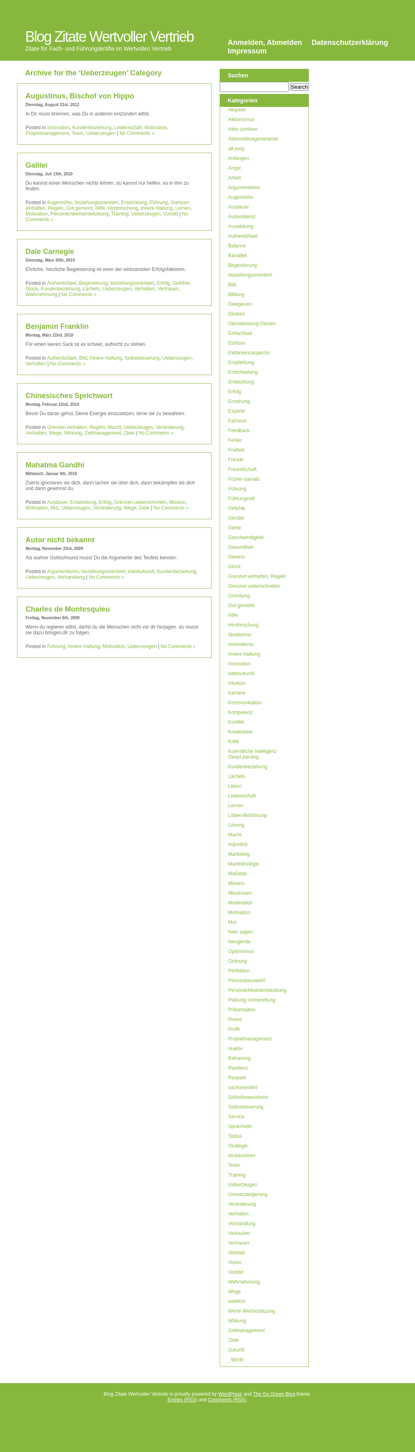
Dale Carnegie (50, 251)
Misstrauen (240, 893)
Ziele (129, 433)
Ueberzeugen (101, 133)
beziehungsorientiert (96, 202)
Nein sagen (240, 932)
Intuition (236, 683)
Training (119, 214)
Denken (236, 314)
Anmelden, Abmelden (265, 42)
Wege (55, 433)
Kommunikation (245, 703)
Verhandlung (71, 577)
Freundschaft (242, 469)
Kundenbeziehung (91, 127)
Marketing (239, 854)
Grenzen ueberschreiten (140, 502)
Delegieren (240, 304)
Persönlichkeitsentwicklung (79, 214)
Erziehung (239, 401)
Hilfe (100, 208)
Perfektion (239, 971)
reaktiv (235, 1048)
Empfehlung (241, 362)
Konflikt (236, 722)
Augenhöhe (59, 202)
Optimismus (241, 951)
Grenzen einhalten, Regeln (76, 427)
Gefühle (180, 283)
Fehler (235, 440)
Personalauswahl (246, 980)
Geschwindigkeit (245, 537)
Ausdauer (57, 502)
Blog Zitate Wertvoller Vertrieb (109, 36)
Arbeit (234, 178)
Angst (234, 168)
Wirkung (73, 433)
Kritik (233, 741)
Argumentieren (63, 571)
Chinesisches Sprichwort (69, 396)
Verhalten (144, 289)
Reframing (239, 1058)
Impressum (247, 51)
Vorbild (170, 214)
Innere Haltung (157, 208)
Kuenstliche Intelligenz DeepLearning (252, 754)
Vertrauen (168, 289)
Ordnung (237, 961)
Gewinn (236, 557)
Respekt (237, 1078)
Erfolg (163, 283)
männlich (238, 844)
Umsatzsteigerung (247, 1194)
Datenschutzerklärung (350, 42)
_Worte (236, 1359)
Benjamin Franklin (57, 326)
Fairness (237, 421)
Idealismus (239, 635)
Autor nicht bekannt (60, 540)
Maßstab (237, 873)
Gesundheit (240, 547)
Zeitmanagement (103, 433)
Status (235, 1136)
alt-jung (236, 148)
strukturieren (241, 1155)
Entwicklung (134, 202)
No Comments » (137, 133)
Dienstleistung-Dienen (252, 323)
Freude (236, 460)
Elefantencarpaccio (249, 353)
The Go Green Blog (274, 1394)
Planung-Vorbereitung (251, 1000)
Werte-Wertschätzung (251, 1311)
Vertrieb (236, 1253)
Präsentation (241, 1010)
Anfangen (238, 158)
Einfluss (236, 343)
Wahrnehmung (41, 294)
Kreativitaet (240, 732)
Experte (236, 411)
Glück (32, 289)
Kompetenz (240, 712)
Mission (177, 502)
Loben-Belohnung (247, 815)
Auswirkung (240, 226)
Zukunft (236, 1350)
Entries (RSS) (182, 1400)
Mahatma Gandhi (55, 465)
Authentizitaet (62, 283)
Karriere (237, 693)
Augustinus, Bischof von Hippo (80, 96)
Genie (234, 528)
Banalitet (237, 255)
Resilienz (238, 1068)
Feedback (239, 430)
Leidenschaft (128, 127)
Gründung (239, 596)
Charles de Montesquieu (68, 609)
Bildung (236, 294)
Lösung (236, 825)
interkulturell (141, 571)
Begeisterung (93, 283)
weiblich (237, 1301)
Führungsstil (241, 498)
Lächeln (91, 289)
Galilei (36, 165)
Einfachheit (240, 333)
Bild (83, 358)
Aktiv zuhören (243, 129)
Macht (114, 427)
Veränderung (170, 427)
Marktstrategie (243, 864)
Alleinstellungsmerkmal (253, 139)
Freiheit (236, 450)
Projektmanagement (47, 133)
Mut (54, 508)
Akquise (237, 110)
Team (77, 133)
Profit (234, 1029)
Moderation (240, 903)
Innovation (58, 127)
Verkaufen (239, 1233)
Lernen (182, 208)
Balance (237, 246)
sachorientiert (242, 1087)
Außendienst (241, 217)
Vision (234, 1262)
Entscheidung (243, 372)
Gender (236, 518)
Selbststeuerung (142, 358)
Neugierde (239, 942)
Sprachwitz (240, 1126)
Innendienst (240, 644)
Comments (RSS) (227, 1400)
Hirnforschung (123, 208)
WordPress (230, 1394)
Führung (159, 202)
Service (236, 1116)
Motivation (156, 127)
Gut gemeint (79, 208)
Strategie (238, 1146)
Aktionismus (241, 119)
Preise (235, 1019)
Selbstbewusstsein (248, 1097)
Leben (235, 786)
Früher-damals (244, 479)
